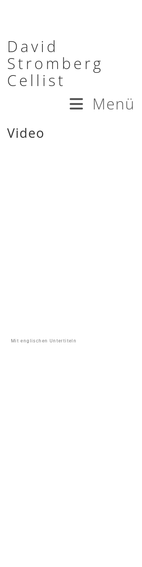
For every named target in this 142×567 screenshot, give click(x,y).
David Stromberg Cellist (55, 63)
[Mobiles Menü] (101, 103)
